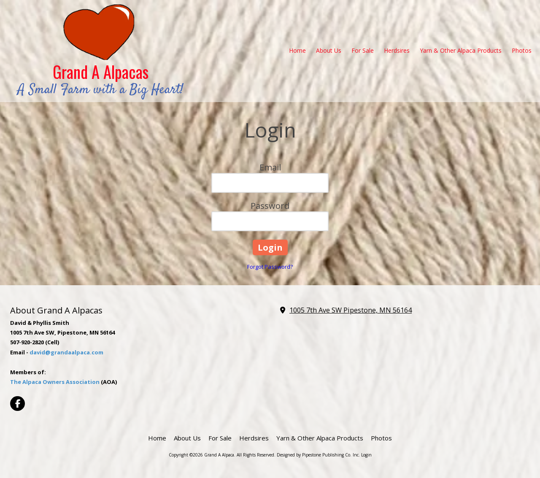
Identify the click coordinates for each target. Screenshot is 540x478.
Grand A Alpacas (100, 71)
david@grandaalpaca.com (66, 352)
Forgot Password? (270, 266)
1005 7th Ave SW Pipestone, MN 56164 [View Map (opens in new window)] (350, 310)
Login (366, 455)
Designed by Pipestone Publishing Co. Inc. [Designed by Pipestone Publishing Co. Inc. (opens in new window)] (318, 455)
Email (270, 167)
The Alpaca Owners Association (55, 382)
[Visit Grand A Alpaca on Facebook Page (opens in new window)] (17, 403)
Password (270, 205)
